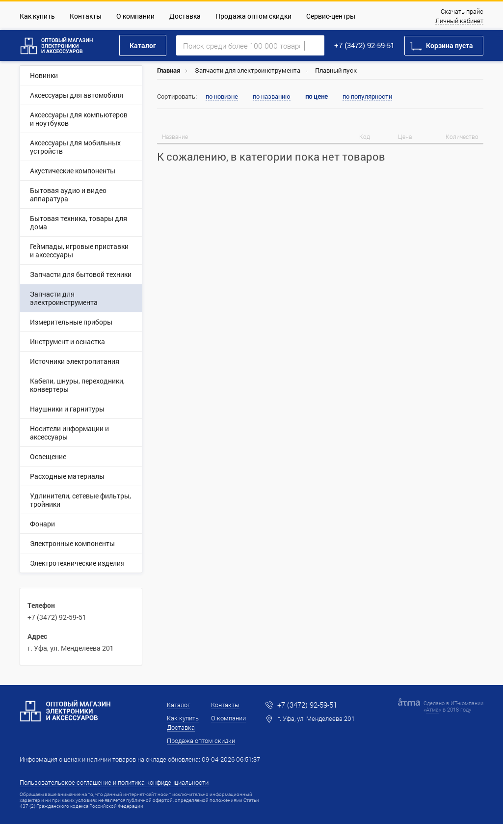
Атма (432, 709)
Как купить (37, 16)
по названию (272, 97)
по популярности (367, 97)
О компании (135, 16)
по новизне (222, 97)
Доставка (185, 16)
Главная (168, 70)
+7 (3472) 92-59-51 (364, 45)
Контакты (86, 16)
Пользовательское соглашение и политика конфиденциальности (114, 782)
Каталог (143, 45)
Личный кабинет (459, 21)
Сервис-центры (330, 16)
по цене (316, 96)
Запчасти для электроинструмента (247, 70)
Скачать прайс (462, 11)
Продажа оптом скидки (253, 16)
